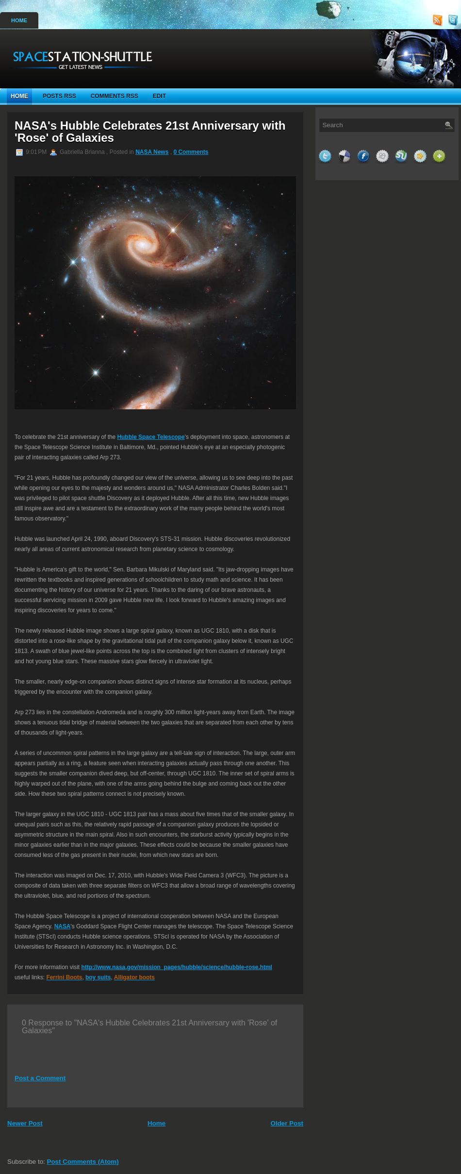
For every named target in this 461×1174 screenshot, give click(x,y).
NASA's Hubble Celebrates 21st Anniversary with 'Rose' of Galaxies (150, 131)
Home (19, 20)
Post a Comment (40, 1078)
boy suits (98, 977)
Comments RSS (114, 96)
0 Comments (190, 152)
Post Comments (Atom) (83, 1161)
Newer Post (25, 1123)
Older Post (287, 1123)
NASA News (151, 152)
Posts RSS (59, 96)
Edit (159, 96)
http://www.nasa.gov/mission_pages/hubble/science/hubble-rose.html (176, 967)
